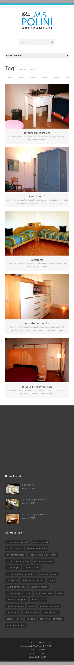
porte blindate (31, 612)
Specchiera (28, 484)
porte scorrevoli (14, 618)
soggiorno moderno (16, 625)
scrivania (31, 618)
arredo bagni (13, 567)
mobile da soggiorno (17, 599)
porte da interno (50, 612)
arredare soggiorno (50, 136)
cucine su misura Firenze (18, 593)
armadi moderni (49, 327)
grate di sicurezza (43, 593)
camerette (57, 203)
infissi (60, 593)
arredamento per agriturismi (42, 554)
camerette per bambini (37, 266)
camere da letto (35, 263)
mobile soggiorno (15, 606)
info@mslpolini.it (37, 653)
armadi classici (32, 200)
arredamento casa (13, 136)
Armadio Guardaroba (37, 323)
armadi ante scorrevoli (15, 200)
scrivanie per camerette (51, 618)
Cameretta (37, 260)
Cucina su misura (39, 586)
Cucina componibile (16, 586)
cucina (51, 580)
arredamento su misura (32, 136)
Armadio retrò (37, 196)
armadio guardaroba (47, 200)
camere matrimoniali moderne (21, 574)
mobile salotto (39, 599)
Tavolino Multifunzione (37, 133)
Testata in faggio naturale (37, 386)
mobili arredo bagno (49, 606)
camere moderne (39, 139)
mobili (32, 606)
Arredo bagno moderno (35, 499)
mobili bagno (13, 612)
